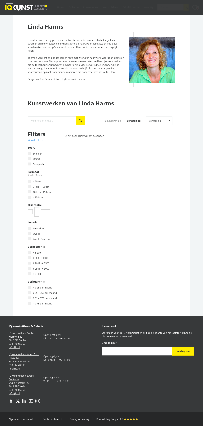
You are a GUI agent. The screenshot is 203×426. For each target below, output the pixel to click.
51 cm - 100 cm (38, 186)
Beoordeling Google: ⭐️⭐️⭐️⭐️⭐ (117, 419)
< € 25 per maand (40, 287)
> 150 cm (35, 197)
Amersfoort (37, 228)
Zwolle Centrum (39, 239)
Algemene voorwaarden (22, 419)
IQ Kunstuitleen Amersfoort (24, 354)
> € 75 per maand (40, 303)
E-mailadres (109, 343)
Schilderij (35, 153)
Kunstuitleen (110, 7)
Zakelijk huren (131, 7)
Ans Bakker (46, 79)
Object (34, 159)
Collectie (74, 7)
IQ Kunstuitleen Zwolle (21, 333)
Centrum (14, 379)
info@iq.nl (14, 347)
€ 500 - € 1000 (38, 258)
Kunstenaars (90, 7)
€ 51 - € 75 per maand (42, 298)
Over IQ (148, 7)
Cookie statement (52, 419)
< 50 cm (34, 181)
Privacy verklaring (79, 419)
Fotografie (36, 164)
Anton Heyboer (61, 79)
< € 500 (34, 252)
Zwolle (34, 233)
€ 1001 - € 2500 (38, 263)
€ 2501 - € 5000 (38, 268)
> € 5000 (35, 274)
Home (60, 7)
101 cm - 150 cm (39, 192)
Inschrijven (183, 351)
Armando (79, 79)
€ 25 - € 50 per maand (42, 293)
